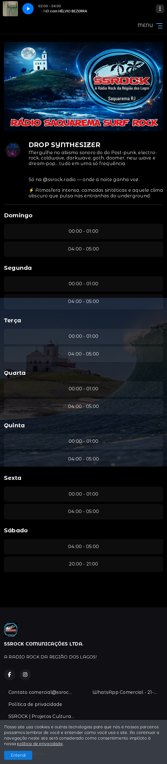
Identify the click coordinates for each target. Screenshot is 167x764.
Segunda (18, 267)
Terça (12, 320)
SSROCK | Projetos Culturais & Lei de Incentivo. (43, 716)
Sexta (12, 477)
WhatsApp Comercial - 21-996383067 (127, 692)
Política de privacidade (35, 704)
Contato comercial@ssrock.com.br (43, 692)
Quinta (14, 425)
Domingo (18, 215)
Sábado (16, 530)
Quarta (14, 372)
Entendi (18, 755)
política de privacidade (40, 743)
